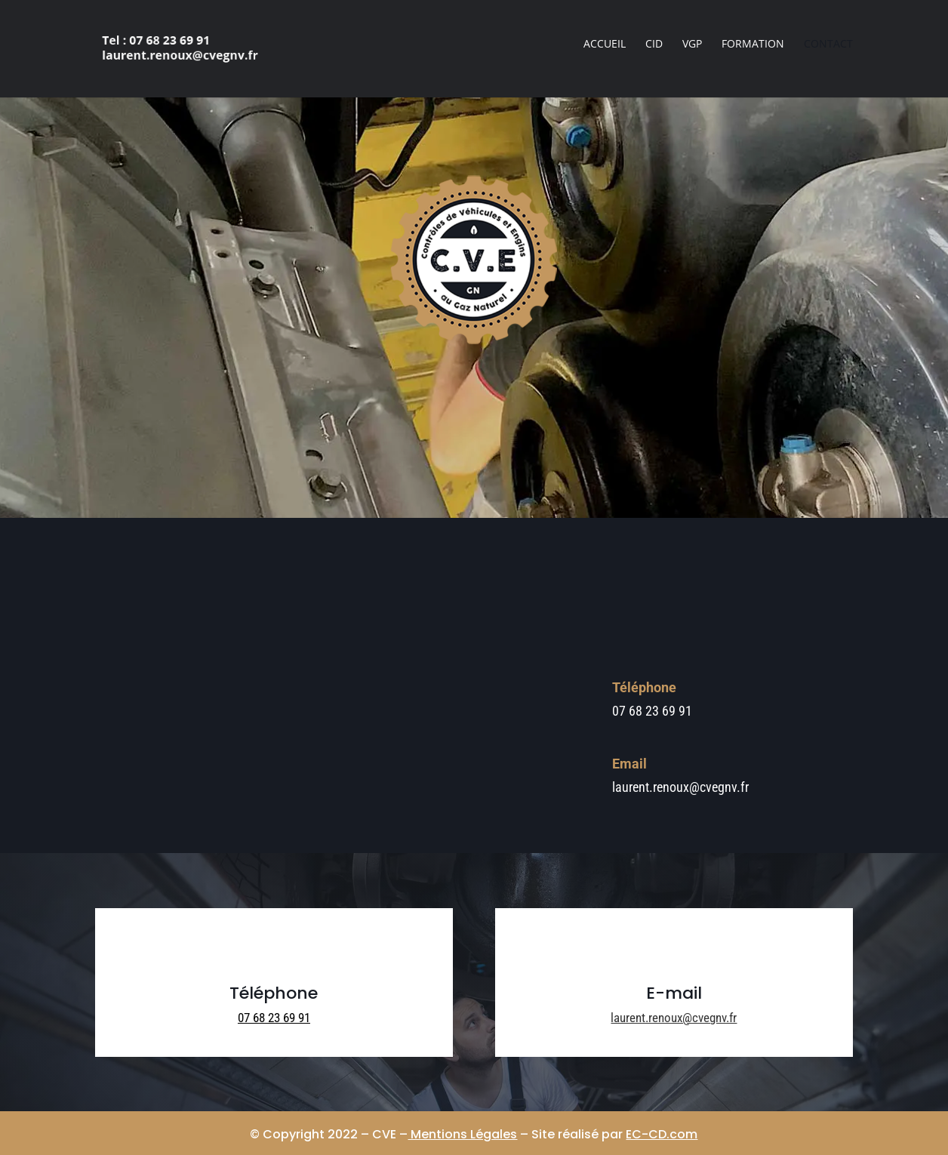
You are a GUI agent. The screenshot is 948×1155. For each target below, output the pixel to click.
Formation (753, 44)
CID (654, 44)
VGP (692, 44)
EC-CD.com (661, 1134)
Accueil (604, 44)
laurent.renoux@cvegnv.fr (674, 1017)
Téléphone (644, 687)
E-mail (674, 993)
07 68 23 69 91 (274, 1017)
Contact (828, 44)
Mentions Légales (462, 1134)
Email (629, 764)
